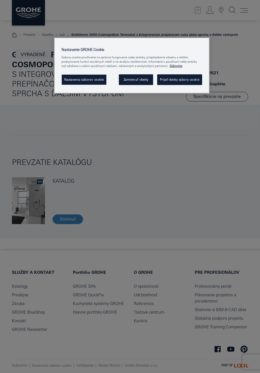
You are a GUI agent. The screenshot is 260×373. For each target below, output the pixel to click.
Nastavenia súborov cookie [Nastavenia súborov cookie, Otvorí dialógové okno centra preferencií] (84, 79)
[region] (132, 65)
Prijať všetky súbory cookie (179, 79)
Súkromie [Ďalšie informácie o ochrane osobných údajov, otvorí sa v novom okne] (176, 65)
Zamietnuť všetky (136, 79)
